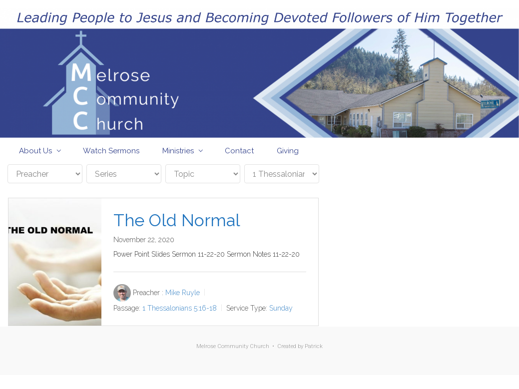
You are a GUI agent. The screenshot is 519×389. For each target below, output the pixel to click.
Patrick (314, 346)
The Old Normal (176, 220)
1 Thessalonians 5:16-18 (179, 308)
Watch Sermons (111, 150)
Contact (239, 150)
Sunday (281, 308)
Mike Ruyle (182, 293)
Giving (288, 150)
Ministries (178, 150)
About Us (35, 150)
